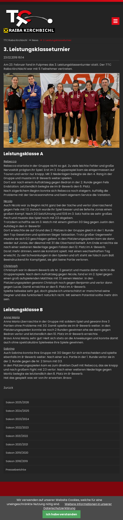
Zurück (8, 388)
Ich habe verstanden (61, 514)
